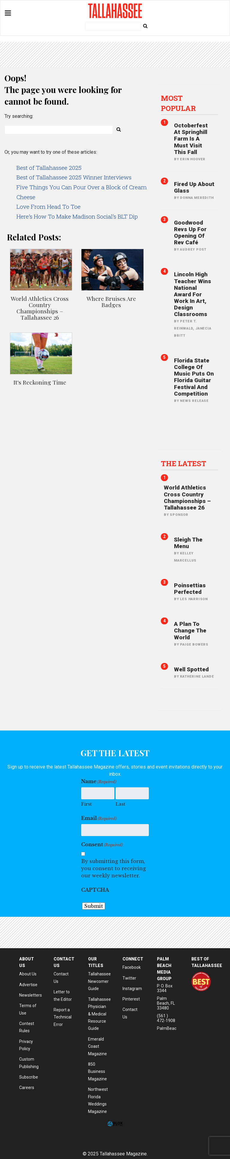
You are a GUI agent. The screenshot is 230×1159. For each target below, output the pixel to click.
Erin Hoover (192, 159)
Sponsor (179, 515)
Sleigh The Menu (188, 543)
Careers (26, 1087)
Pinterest (131, 999)
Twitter (129, 978)
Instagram (132, 988)
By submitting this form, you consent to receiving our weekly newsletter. (113, 868)
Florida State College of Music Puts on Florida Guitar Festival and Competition (194, 377)
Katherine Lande (197, 676)
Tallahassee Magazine (115, 10)
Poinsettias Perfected (190, 588)
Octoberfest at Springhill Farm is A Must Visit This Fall (191, 138)
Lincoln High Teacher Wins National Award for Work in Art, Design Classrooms (192, 294)
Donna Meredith (197, 198)
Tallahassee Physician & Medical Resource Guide (99, 1014)
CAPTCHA (95, 890)
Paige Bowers (194, 644)
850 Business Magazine (97, 1071)
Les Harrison (194, 599)
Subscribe (28, 1077)
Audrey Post (193, 249)
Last (120, 804)
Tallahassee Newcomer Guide (99, 981)
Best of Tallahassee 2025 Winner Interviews (73, 177)
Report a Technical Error (63, 1017)
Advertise (28, 984)
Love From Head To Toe (48, 206)
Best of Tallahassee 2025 (48, 167)
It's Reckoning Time (39, 382)
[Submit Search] (145, 25)
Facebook (131, 967)
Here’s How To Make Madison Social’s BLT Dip (77, 216)
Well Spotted (191, 669)
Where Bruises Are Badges (111, 302)
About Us (28, 974)
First (86, 804)
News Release (194, 401)
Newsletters (30, 995)
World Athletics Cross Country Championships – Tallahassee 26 (40, 308)
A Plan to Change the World (190, 630)
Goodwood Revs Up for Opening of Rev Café (190, 232)
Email (98, 818)
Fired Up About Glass (194, 187)
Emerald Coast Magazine (97, 1046)
